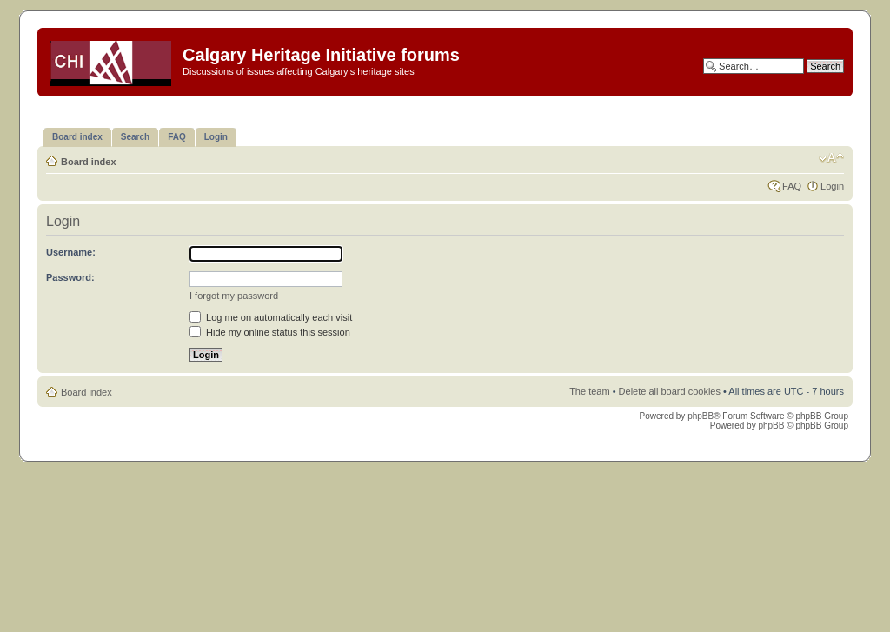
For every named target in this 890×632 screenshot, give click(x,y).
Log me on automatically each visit (270, 317)
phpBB (700, 416)
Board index (88, 161)
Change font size (831, 158)
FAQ (791, 186)
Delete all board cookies (670, 391)
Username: (71, 252)
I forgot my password (233, 295)
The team (589, 391)
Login (832, 186)
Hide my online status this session (269, 332)
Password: (70, 277)
